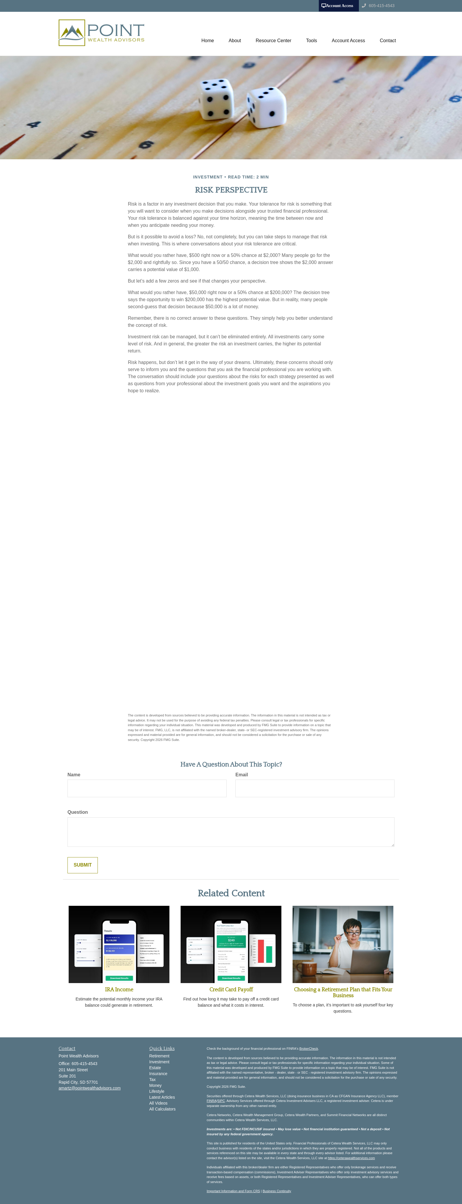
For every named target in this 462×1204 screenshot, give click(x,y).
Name (73, 774)
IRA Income (119, 990)
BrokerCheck (308, 1048)
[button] (234, 33)
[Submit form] (82, 865)
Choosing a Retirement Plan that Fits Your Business (343, 993)
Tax (152, 1079)
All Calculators (162, 1109)
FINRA (212, 1101)
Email (241, 774)
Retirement (159, 1056)
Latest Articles (162, 1097)
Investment (159, 1061)
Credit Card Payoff (231, 990)
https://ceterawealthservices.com (351, 1158)
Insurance (158, 1073)
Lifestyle (156, 1091)
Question (77, 812)
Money (155, 1085)
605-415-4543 (378, 5)
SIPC (221, 1101)
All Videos (158, 1103)
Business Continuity (277, 1191)
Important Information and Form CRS (233, 1191)
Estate (155, 1067)
